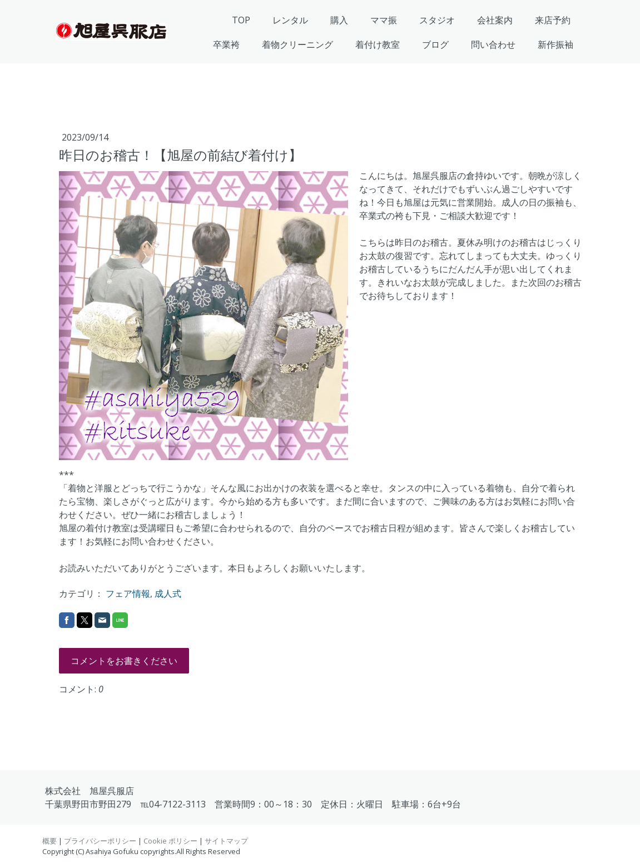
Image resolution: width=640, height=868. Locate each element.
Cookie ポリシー (170, 841)
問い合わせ (493, 44)
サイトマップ (226, 841)
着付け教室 (377, 44)
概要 (49, 841)
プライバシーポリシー (100, 841)
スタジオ (437, 20)
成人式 (168, 593)
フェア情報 (128, 593)
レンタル (290, 20)
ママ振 (383, 20)
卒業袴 (226, 44)
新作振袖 (555, 44)
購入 (339, 20)
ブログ (435, 44)
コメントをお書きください (124, 661)
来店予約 (552, 20)
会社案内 (495, 20)
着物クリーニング (297, 44)
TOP (241, 20)
